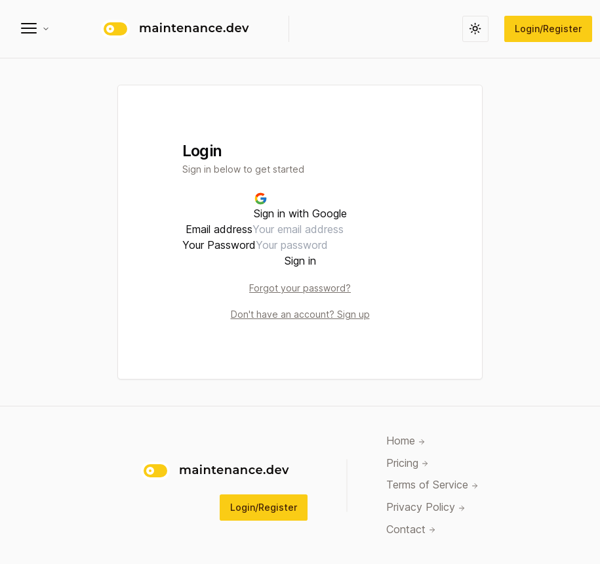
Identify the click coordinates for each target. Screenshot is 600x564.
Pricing (407, 463)
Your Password (219, 244)
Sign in (300, 260)
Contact (411, 530)
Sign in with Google (300, 206)
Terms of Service (432, 486)
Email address (219, 229)
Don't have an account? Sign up (300, 314)
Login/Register (548, 28)
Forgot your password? (300, 287)
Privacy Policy (426, 508)
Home (406, 442)
